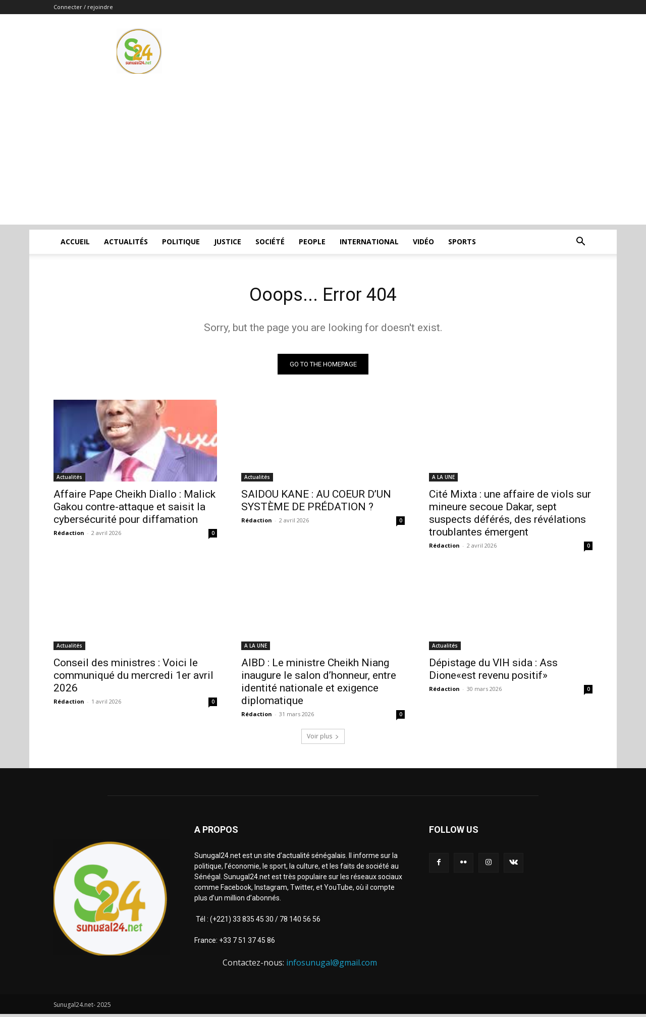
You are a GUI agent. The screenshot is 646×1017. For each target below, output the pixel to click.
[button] (580, 242)
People (312, 241)
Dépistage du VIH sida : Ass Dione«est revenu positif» (493, 671)
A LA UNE (443, 479)
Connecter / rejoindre (83, 7)
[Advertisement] (323, 154)
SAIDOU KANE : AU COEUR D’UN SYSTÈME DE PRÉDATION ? (316, 503)
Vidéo (423, 241)
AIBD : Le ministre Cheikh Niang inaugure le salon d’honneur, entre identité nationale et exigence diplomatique (318, 684)
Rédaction (68, 535)
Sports (462, 241)
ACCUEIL (75, 241)
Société (270, 241)
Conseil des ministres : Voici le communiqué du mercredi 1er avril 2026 (133, 678)
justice (227, 241)
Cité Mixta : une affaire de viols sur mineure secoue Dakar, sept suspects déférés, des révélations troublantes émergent (510, 516)
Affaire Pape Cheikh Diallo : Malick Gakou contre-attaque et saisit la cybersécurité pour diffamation (134, 509)
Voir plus (323, 738)
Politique (181, 241)
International (369, 241)
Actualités (126, 241)
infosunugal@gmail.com (331, 965)
